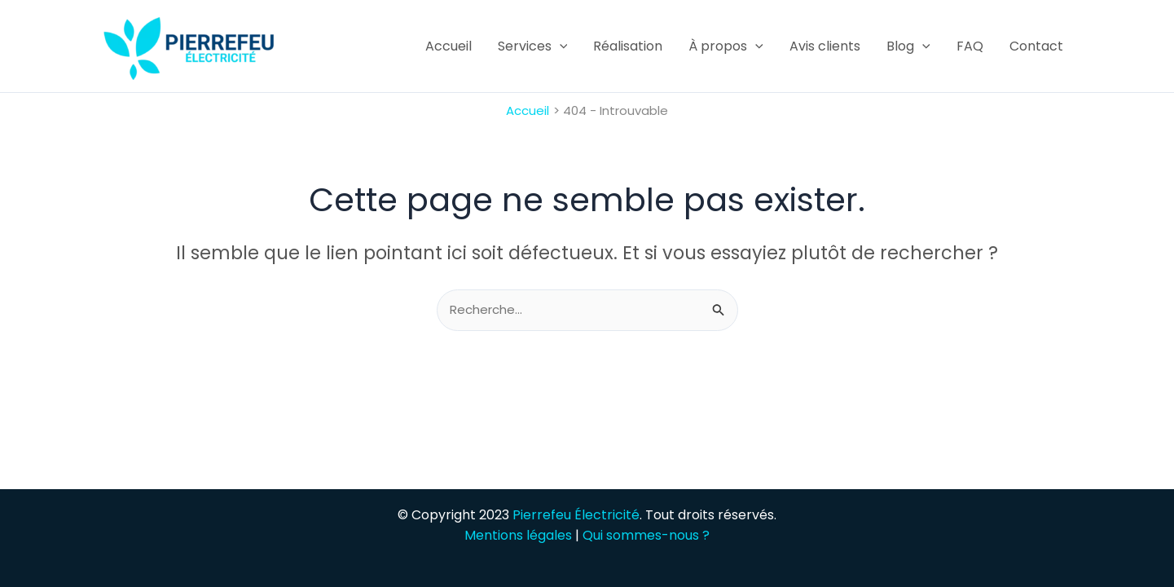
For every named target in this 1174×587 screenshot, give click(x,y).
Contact (1036, 46)
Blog (908, 46)
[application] (560, 46)
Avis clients (824, 46)
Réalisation (627, 46)
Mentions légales (518, 535)
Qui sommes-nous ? (646, 535)
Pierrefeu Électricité (576, 514)
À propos (725, 46)
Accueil (448, 46)
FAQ (969, 46)
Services (533, 46)
